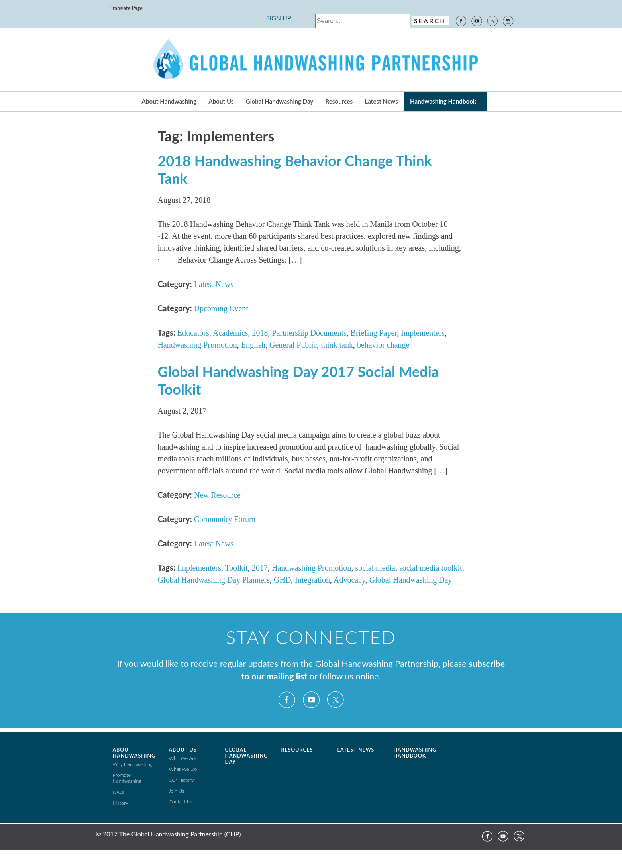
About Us (220, 101)
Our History (181, 780)
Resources (339, 101)
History (120, 803)
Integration (312, 579)
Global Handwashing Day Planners (213, 579)
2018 (260, 332)
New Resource (217, 495)
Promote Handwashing (127, 778)
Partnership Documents (309, 332)
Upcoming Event (221, 308)
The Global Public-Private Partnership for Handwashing (311, 59)
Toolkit (236, 567)
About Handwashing (168, 101)
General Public (293, 344)
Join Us (176, 791)
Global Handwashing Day (280, 101)
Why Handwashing (133, 764)
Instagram (508, 20)
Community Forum (224, 519)
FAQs (118, 792)
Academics (230, 332)
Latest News (381, 101)
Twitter (492, 20)
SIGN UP (278, 18)
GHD (282, 579)
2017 (260, 567)
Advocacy (349, 579)
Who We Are (182, 758)
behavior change (383, 344)
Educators (193, 332)
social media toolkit (430, 567)
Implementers (423, 332)
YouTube (476, 20)
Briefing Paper (374, 332)
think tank (337, 344)
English (253, 344)
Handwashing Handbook (443, 101)
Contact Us (181, 802)
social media (375, 567)
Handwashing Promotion (197, 344)
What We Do (183, 769)
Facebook (460, 20)
